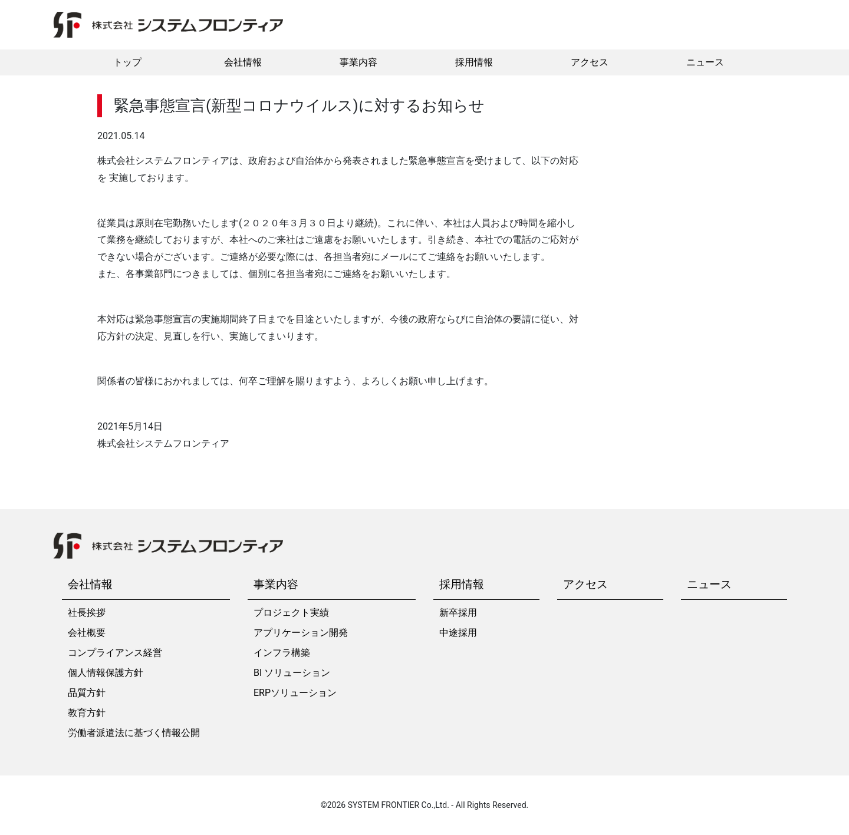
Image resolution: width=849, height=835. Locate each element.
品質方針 (87, 692)
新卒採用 (458, 612)
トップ (127, 62)
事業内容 (358, 62)
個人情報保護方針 (105, 672)
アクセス (589, 62)
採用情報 (474, 62)
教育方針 (87, 712)
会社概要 (87, 632)
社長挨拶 (87, 612)
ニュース (705, 62)
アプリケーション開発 (301, 632)
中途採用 (458, 632)
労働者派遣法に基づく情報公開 (134, 732)
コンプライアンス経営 (115, 652)
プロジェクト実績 (291, 612)
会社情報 (243, 62)
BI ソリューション (292, 672)
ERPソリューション (295, 692)
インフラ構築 (282, 652)
